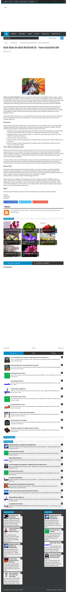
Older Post (61, 348)
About (11, 1)
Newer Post (6, 348)
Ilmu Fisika (22, 34)
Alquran (13, 34)
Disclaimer (31, 1)
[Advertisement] (43, 18)
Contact (16, 1)
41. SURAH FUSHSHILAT (15, 477)
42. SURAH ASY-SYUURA (16, 504)
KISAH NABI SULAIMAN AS (16, 497)
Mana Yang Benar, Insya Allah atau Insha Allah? (14, 575)
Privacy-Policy (23, 1)
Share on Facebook (10, 202)
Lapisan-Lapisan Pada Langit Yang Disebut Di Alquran (23, 490)
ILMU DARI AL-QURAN (17, 589)
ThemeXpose (60, 589)
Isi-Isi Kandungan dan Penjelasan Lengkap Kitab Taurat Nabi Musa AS (28, 464)
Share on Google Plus (39, 202)
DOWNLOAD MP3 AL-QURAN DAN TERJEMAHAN (22, 445)
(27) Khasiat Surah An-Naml (16, 451)
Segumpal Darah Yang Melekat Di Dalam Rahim (21, 484)
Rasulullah (45, 34)
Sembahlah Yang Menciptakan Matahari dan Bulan (14, 517)
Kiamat (30, 34)
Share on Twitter (25, 202)
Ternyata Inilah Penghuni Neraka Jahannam (13, 560)
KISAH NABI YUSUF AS (15, 458)
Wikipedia (6, 198)
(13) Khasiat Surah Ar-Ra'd (16, 471)
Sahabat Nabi (8, 51)
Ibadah (37, 34)
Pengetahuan (56, 34)
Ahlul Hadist (6, 196)
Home (6, 1)
